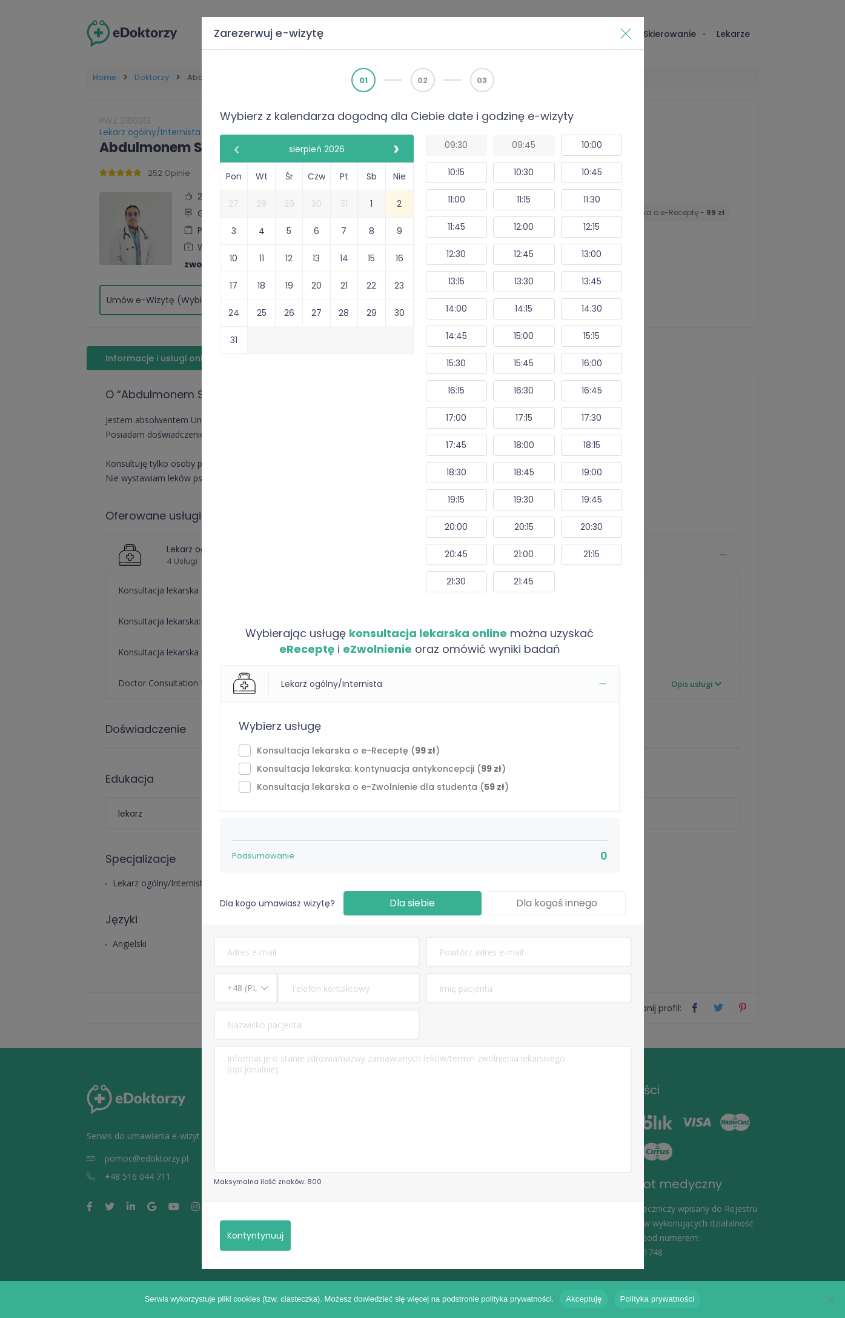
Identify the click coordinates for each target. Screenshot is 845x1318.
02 (422, 80)
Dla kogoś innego (556, 903)
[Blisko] (626, 33)
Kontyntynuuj (255, 1235)
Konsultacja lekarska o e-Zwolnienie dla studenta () (383, 787)
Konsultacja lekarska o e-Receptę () (348, 750)
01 (363, 80)
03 (482, 80)
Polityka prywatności (657, 1298)
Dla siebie (412, 903)
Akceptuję (583, 1298)
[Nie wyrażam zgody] (830, 1299)
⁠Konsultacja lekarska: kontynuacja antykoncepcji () (381, 769)
